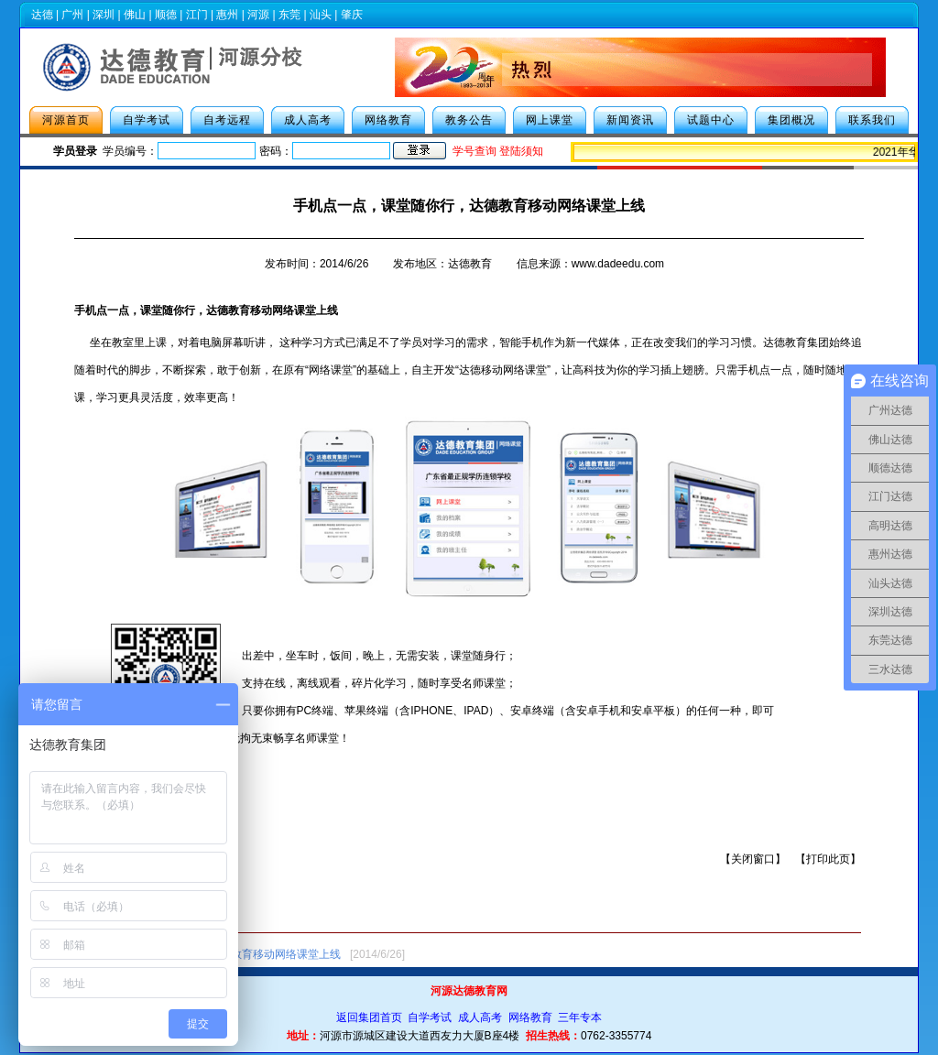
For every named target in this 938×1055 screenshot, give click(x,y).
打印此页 (828, 859)
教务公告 (469, 120)
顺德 (166, 14)
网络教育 (388, 120)
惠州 (227, 14)
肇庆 (352, 14)
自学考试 (146, 120)
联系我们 (872, 120)
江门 (197, 14)
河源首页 (66, 120)
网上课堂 (549, 120)
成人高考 (308, 120)
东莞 (289, 14)
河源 (258, 14)
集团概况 (791, 120)
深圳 (104, 14)
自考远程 (227, 120)
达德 (42, 14)
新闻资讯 (630, 120)
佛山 (135, 14)
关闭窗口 (753, 859)
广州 (72, 14)
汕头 (321, 14)
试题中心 (711, 120)
